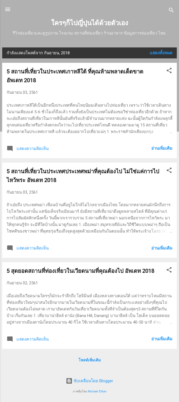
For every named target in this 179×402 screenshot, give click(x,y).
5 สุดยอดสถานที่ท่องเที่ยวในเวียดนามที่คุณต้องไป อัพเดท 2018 (80, 271)
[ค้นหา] (171, 11)
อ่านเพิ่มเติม (161, 148)
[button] (169, 71)
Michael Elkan (97, 391)
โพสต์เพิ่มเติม (90, 360)
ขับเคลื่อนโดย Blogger (89, 380)
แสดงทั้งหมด (161, 52)
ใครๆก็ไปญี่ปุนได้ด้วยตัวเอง (89, 23)
